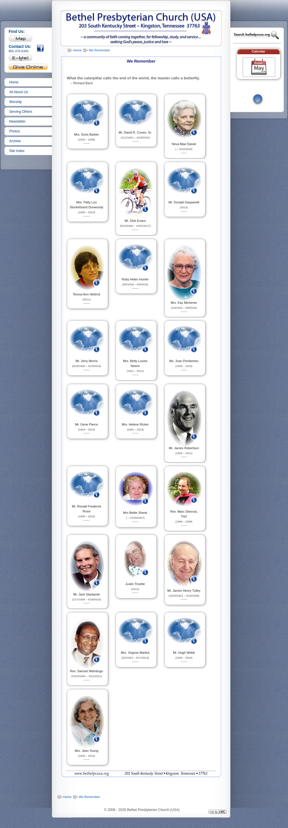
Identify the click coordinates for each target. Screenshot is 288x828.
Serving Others (20, 112)
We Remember (99, 50)
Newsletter (17, 121)
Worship (15, 102)
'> (20, 59)
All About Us (18, 92)
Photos (14, 131)
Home (13, 82)
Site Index (16, 151)
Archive (15, 141)
